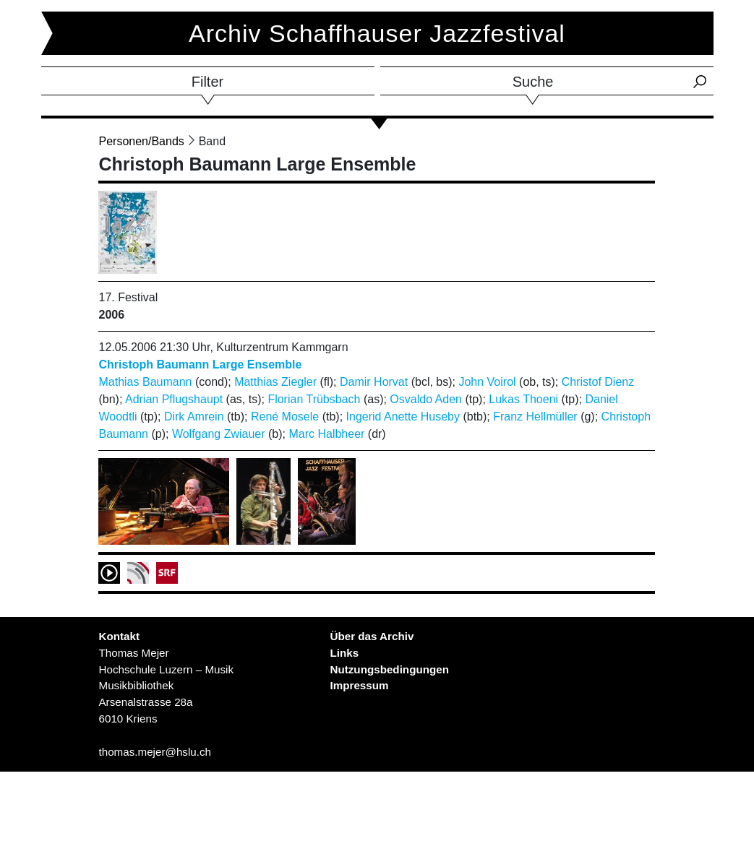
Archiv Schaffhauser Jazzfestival (377, 33)
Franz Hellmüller (535, 416)
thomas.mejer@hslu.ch (154, 752)
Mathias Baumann (145, 382)
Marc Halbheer (326, 434)
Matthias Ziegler (275, 382)
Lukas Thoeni (523, 399)
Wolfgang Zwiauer (218, 434)
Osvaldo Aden (426, 399)
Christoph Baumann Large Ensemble (199, 364)
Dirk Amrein (194, 416)
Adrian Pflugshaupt (174, 399)
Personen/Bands (141, 141)
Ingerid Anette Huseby (403, 416)
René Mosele (285, 416)
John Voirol (486, 382)
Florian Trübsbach (313, 399)
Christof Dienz (598, 382)
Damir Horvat (374, 382)
